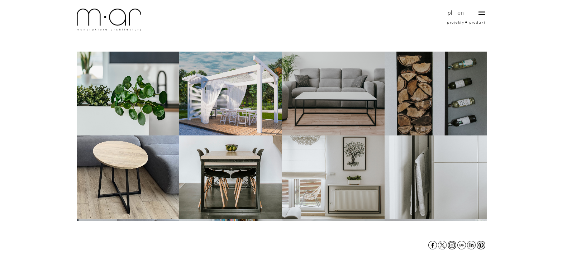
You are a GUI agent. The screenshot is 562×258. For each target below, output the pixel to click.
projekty (456, 22)
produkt (477, 22)
